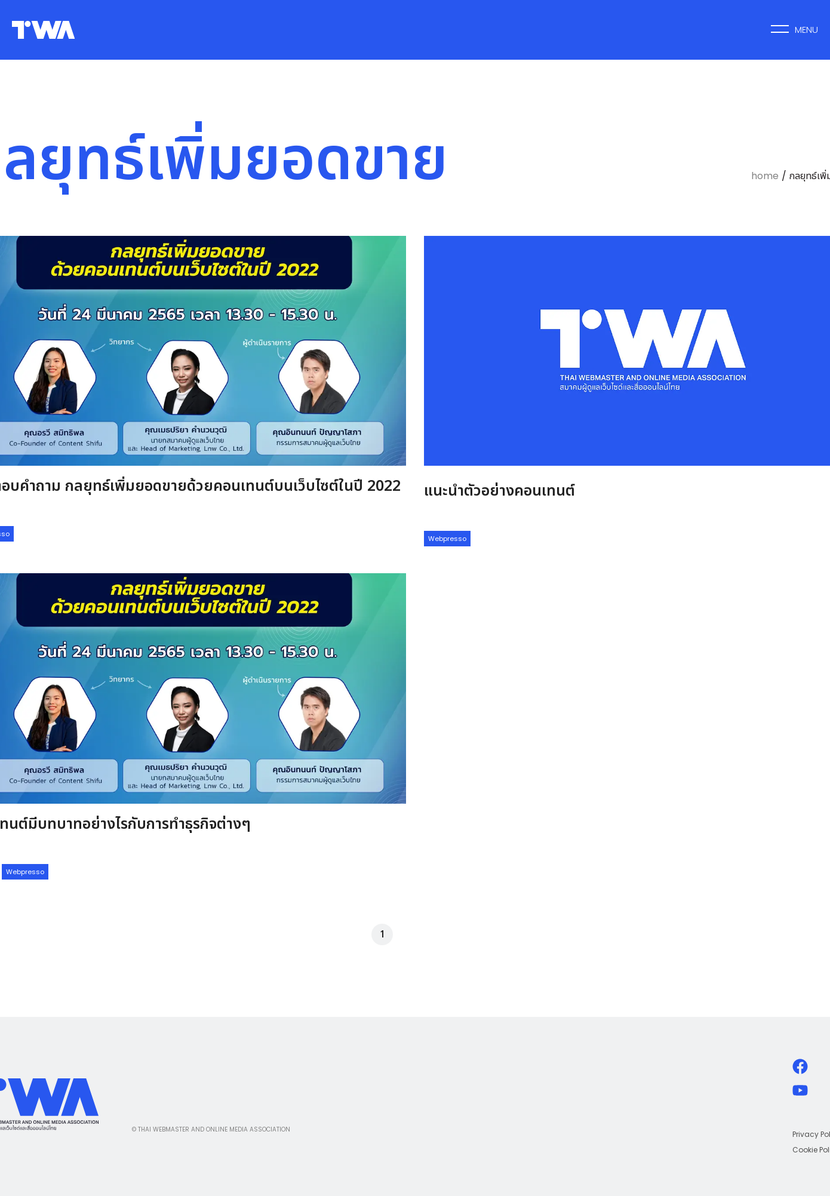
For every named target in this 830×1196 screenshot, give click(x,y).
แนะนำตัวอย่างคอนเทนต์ (499, 490)
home (765, 176)
